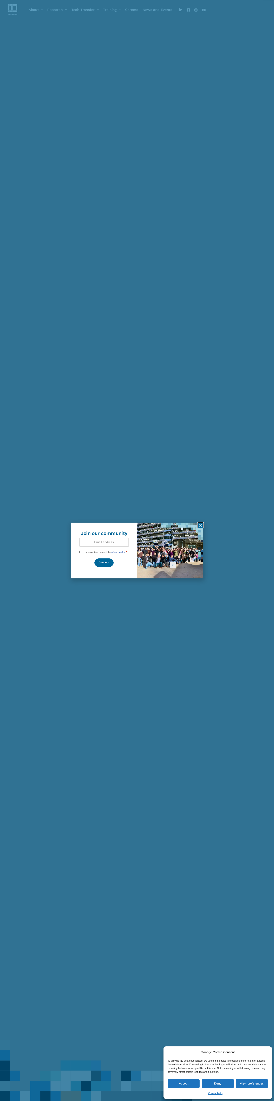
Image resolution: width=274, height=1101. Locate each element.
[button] (200, 525)
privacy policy (118, 552)
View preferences (252, 1083)
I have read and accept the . (105, 552)
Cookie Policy (215, 1093)
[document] (137, 550)
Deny (217, 1083)
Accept (183, 1083)
